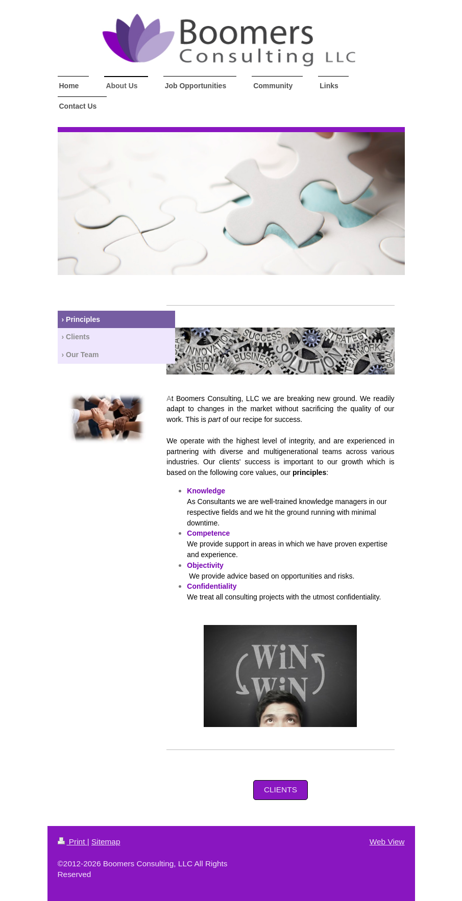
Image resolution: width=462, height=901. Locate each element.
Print (72, 841)
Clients (280, 789)
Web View (387, 841)
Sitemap (105, 841)
